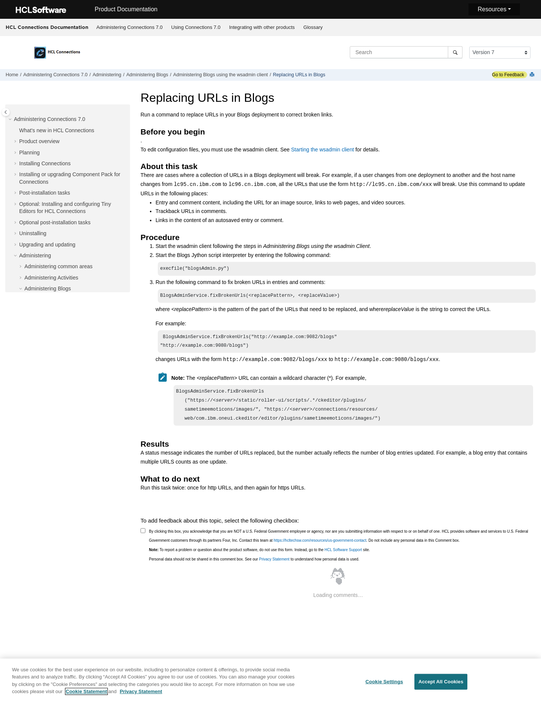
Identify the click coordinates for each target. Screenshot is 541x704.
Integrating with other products (262, 27)
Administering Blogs (147, 74)
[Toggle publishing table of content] (6, 112)
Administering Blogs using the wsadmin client (220, 74)
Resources (492, 9)
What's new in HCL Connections (56, 130)
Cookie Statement (86, 694)
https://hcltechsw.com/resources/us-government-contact (320, 546)
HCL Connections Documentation (47, 27)
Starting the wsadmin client (322, 150)
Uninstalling (32, 233)
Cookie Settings (384, 684)
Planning (29, 153)
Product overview (39, 141)
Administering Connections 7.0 (130, 27)
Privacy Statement (274, 565)
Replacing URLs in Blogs (299, 74)
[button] (11, 119)
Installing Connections (45, 163)
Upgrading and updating (47, 245)
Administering (106, 74)
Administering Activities (51, 278)
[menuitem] (129, 27)
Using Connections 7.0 (196, 27)
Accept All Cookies (441, 684)
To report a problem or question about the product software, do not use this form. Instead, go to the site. (259, 556)
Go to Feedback (508, 74)
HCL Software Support (343, 556)
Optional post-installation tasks (55, 222)
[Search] (455, 52)
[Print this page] (532, 75)
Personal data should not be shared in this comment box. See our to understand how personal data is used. (254, 565)
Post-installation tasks (44, 193)
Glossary (313, 27)
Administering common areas (58, 266)
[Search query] (406, 52)
